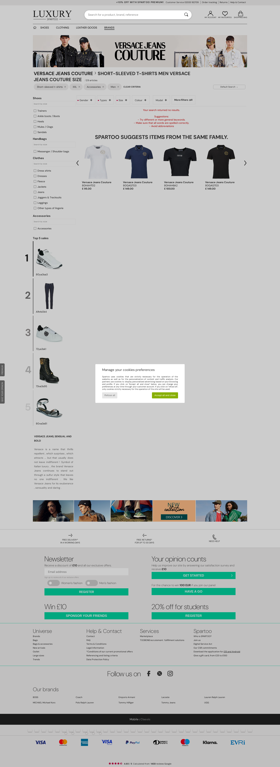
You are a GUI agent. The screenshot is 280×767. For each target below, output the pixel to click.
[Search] (186, 14)
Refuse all (109, 395)
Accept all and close (165, 395)
